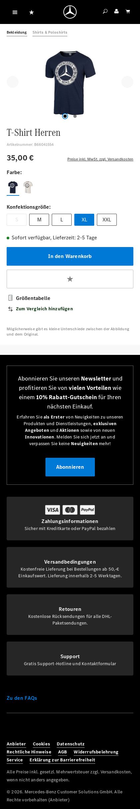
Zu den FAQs (22, 697)
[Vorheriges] (13, 82)
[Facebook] (14, 728)
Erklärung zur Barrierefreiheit (62, 760)
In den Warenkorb (70, 256)
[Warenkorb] (127, 12)
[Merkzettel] (31, 12)
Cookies (41, 744)
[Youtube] (57, 728)
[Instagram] (28, 728)
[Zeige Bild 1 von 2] (65, 116)
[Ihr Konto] (116, 12)
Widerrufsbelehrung (96, 752)
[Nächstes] (127, 82)
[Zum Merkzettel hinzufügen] (70, 279)
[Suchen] (105, 12)
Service (15, 760)
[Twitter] (43, 728)
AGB (62, 752)
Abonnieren (70, 466)
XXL (107, 219)
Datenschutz (71, 744)
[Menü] (15, 12)
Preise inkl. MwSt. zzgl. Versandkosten (100, 159)
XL (84, 219)
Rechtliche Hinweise (29, 752)
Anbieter (16, 744)
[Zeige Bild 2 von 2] (75, 116)
